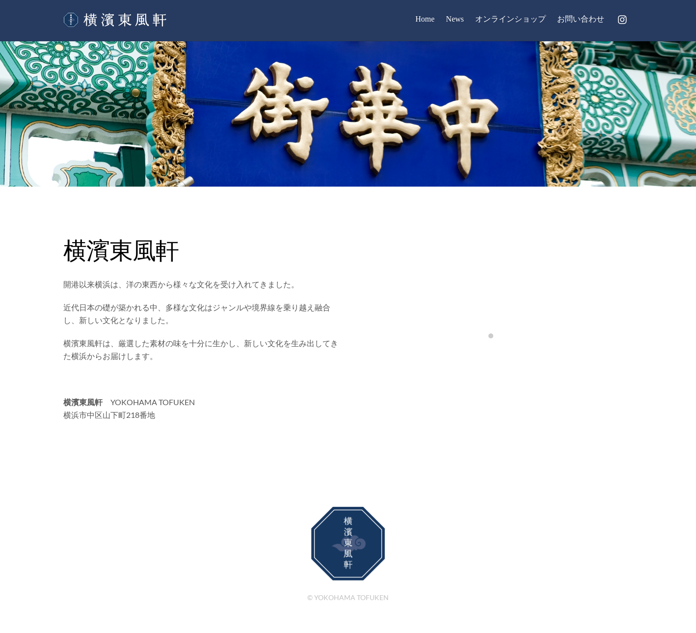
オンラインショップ (510, 19)
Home (424, 19)
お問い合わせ (580, 19)
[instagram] (623, 18)
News (455, 19)
